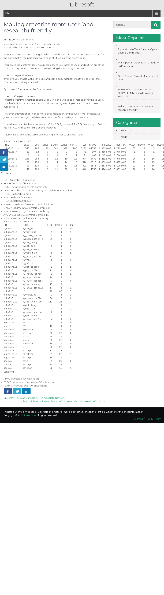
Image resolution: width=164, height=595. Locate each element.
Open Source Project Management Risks (138, 78)
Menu (9, 13)
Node (124, 136)
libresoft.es (30, 415)
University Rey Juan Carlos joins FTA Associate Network (34, 397)
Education (126, 130)
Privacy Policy (153, 418)
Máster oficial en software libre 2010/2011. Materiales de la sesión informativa (63, 401)
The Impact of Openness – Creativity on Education (138, 64)
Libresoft (82, 4)
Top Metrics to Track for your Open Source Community (137, 51)
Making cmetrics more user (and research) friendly (136, 108)
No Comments (25, 39)
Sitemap (138, 418)
